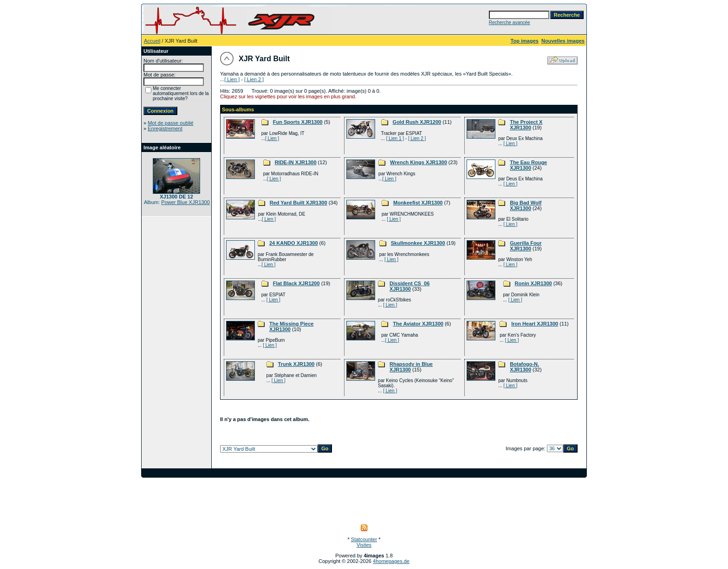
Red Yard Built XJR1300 (298, 202)
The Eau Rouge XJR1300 (528, 165)
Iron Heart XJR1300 (534, 323)
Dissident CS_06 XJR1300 (409, 286)
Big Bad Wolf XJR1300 (525, 205)
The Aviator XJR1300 (418, 323)
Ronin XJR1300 (533, 283)
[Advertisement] (364, 498)
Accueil (152, 41)
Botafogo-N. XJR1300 (524, 366)
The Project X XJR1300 (526, 124)
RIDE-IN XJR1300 (296, 162)
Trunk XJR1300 (296, 364)
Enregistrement (165, 128)
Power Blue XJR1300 (185, 202)
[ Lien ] (232, 79)
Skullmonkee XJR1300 (418, 243)
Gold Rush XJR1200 (417, 122)
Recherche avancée (509, 22)
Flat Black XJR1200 (296, 283)
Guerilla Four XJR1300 (525, 245)
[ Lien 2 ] (254, 79)
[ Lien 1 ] (395, 138)
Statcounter (364, 539)
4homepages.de (391, 561)
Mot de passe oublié (170, 123)
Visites (364, 545)
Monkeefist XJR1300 (417, 202)
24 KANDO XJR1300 (293, 243)
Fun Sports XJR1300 (298, 122)
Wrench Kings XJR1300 (418, 162)
